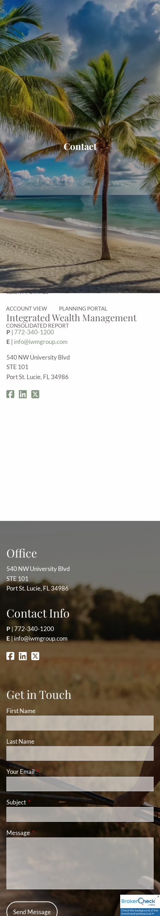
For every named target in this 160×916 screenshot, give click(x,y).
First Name (21, 711)
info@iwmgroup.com (41, 341)
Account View (26, 308)
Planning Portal (83, 308)
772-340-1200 (34, 628)
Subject (43, 802)
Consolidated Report (37, 325)
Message (45, 832)
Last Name (20, 741)
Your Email (48, 771)
